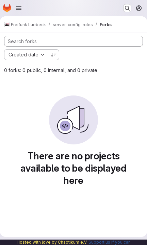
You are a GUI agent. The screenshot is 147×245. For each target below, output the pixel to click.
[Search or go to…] (127, 8)
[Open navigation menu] (18, 8)
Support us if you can (109, 242)
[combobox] (26, 54)
